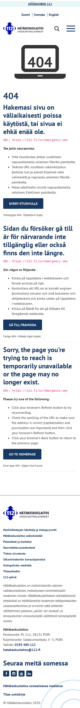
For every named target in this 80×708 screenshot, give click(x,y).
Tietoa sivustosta (14, 553)
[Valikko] (72, 28)
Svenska (40, 15)
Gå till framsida (22, 325)
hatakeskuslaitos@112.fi (21, 650)
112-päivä (9, 577)
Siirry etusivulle (23, 203)
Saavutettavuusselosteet (19, 547)
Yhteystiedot (11, 571)
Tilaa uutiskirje (14, 694)
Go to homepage (22, 454)
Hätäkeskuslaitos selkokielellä (22, 536)
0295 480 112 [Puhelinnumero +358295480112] (25, 644)
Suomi (26, 15)
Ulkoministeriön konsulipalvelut (24, 559)
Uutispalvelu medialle (17, 565)
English (54, 15)
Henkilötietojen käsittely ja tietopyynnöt (30, 530)
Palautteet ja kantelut (17, 542)
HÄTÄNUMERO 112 (40, 4)
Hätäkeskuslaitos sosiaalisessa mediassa (33, 686)
